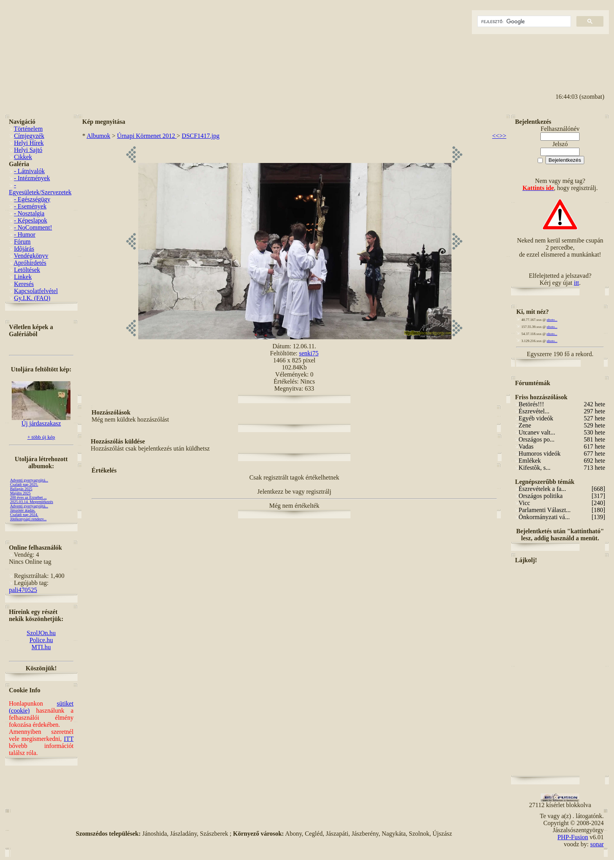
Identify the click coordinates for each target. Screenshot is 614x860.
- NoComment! (33, 227)
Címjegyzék (29, 135)
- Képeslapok (30, 220)
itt (576, 282)
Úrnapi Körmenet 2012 (147, 135)
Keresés (24, 284)
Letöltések (27, 269)
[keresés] (523, 21)
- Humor (25, 234)
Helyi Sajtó (28, 150)
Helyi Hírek (29, 142)
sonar (597, 844)
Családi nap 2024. (24, 514)
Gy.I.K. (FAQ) (32, 298)
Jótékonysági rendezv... (28, 519)
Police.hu (41, 640)
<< (495, 135)
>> (502, 135)
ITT (69, 738)
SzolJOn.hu (41, 633)
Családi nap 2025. (24, 484)
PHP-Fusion (573, 837)
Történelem (28, 128)
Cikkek (23, 157)
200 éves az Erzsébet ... (28, 497)
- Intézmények (32, 178)
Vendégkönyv (31, 255)
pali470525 (23, 590)
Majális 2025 (20, 493)
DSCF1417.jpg (200, 135)
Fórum (22, 241)
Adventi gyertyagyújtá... (29, 480)
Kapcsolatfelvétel (36, 291)
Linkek (23, 276)
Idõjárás (24, 248)
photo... (552, 320)
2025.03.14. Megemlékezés (31, 502)
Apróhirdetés (30, 262)
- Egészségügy (32, 199)
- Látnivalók (29, 171)
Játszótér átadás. (23, 510)
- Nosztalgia (29, 213)
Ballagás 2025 (21, 489)
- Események (30, 206)
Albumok (98, 135)
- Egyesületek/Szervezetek (40, 189)
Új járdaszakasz (41, 421)
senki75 (309, 353)
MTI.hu (41, 647)
